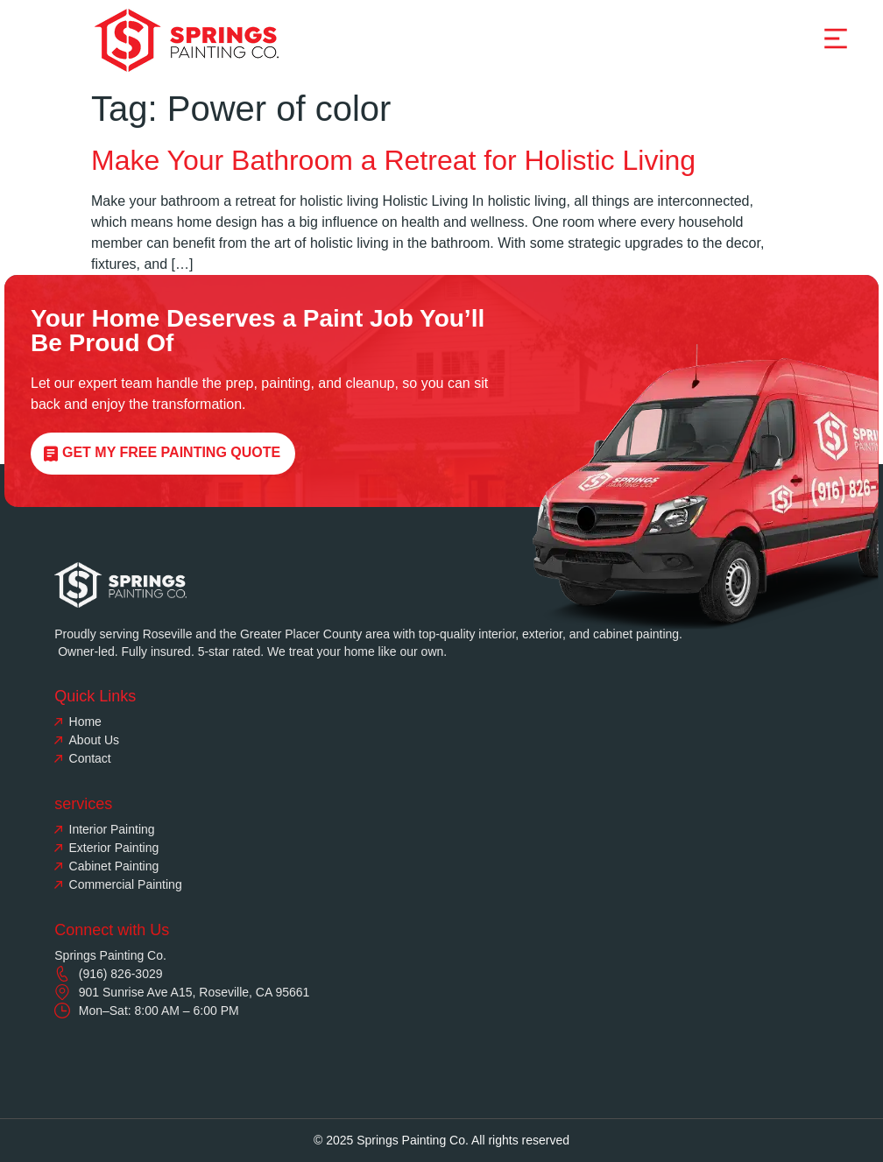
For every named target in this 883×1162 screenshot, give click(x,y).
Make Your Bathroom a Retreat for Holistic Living (393, 160)
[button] (835, 40)
